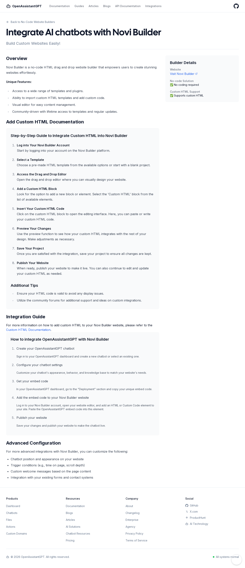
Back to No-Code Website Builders (30, 21)
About (129, 506)
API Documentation (128, 6)
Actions (10, 526)
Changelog (133, 513)
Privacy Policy (134, 533)
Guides (79, 6)
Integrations (153, 6)
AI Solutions (73, 526)
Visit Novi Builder (184, 74)
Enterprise (132, 519)
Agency (130, 526)
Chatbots (11, 513)
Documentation (59, 6)
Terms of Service (136, 540)
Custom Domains (16, 533)
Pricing (70, 540)
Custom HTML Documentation (28, 330)
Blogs (107, 6)
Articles (94, 6)
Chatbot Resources (78, 533)
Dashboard (13, 506)
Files (9, 519)
